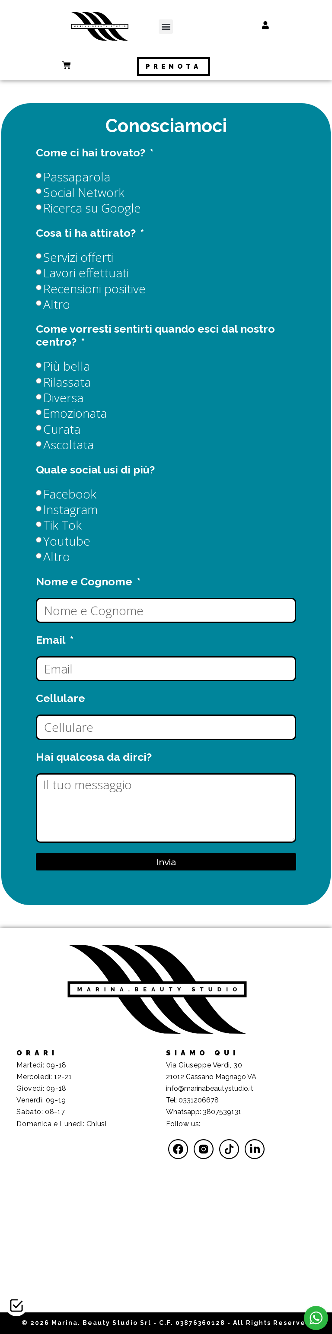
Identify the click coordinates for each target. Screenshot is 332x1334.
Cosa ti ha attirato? (87, 232)
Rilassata (67, 382)
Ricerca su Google (92, 208)
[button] (166, 26)
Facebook (69, 494)
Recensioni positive (94, 288)
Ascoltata (68, 444)
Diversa (63, 397)
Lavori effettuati (86, 272)
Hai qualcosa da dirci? (94, 756)
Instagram (70, 509)
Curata (61, 429)
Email (52, 639)
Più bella (66, 366)
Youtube (66, 541)
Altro (56, 304)
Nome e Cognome (85, 581)
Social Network (83, 192)
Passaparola (76, 176)
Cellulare (60, 698)
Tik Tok (62, 525)
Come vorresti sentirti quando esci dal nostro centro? (155, 335)
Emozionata (75, 413)
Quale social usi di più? (95, 469)
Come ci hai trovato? (92, 152)
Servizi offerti (78, 257)
